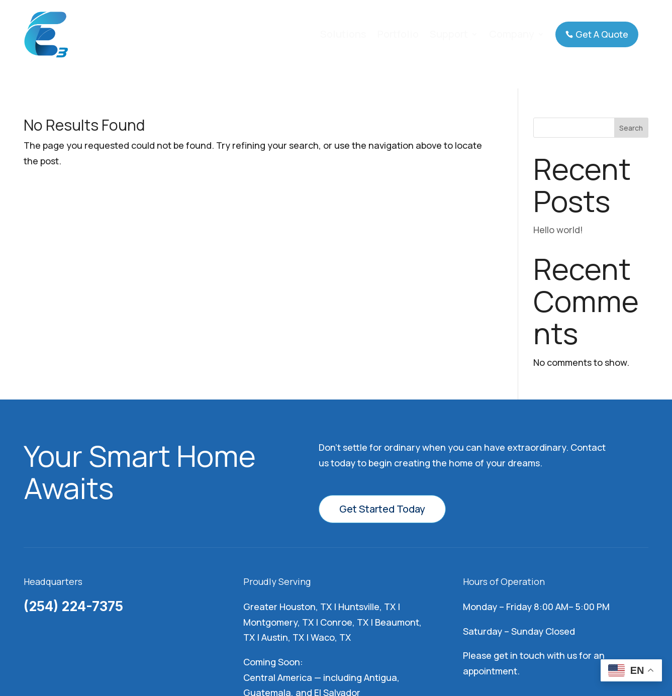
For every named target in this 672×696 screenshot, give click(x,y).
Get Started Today (382, 420)
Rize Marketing (492, 656)
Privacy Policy (405, 656)
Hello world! (558, 141)
